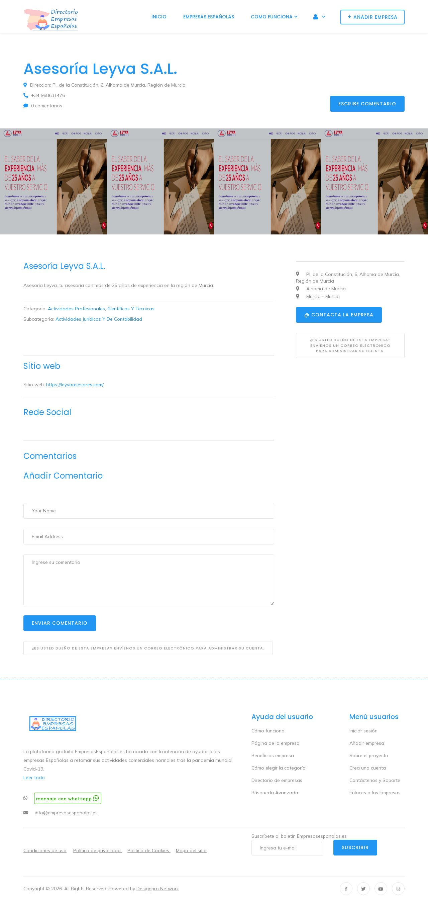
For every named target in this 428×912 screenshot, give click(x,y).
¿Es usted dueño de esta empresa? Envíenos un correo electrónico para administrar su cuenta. (148, 648)
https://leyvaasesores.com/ (75, 385)
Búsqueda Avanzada (274, 793)
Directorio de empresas (276, 780)
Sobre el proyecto (368, 755)
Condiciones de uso (45, 850)
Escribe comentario (367, 103)
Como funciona (272, 16)
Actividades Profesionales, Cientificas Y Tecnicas (101, 309)
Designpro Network (157, 889)
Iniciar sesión (363, 731)
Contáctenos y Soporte (374, 780)
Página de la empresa (275, 743)
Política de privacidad (97, 850)
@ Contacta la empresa (338, 314)
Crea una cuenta (367, 768)
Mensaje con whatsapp (67, 798)
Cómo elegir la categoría (278, 768)
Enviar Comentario (60, 623)
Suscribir (355, 847)
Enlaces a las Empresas (375, 793)
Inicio (159, 16)
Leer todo (34, 778)
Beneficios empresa (272, 755)
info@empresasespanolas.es (66, 813)
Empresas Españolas (208, 16)
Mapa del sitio (191, 850)
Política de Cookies (149, 850)
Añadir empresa (366, 743)
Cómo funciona (268, 731)
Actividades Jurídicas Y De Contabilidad (99, 319)
